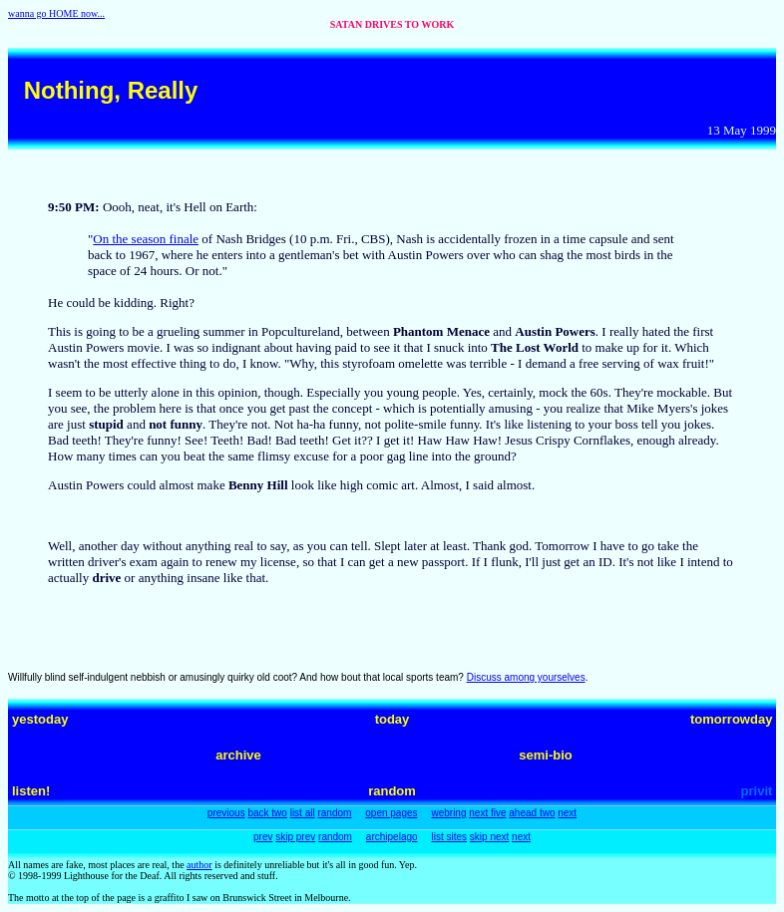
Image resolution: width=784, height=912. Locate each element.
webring (448, 812)
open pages (391, 812)
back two (266, 812)
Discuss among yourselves (526, 677)
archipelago (392, 836)
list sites (449, 836)
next (567, 812)
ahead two (532, 812)
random (334, 812)
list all (302, 812)
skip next (489, 836)
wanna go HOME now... (56, 13)
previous (226, 812)
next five (487, 812)
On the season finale (145, 238)
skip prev (295, 836)
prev (262, 836)
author (199, 864)
